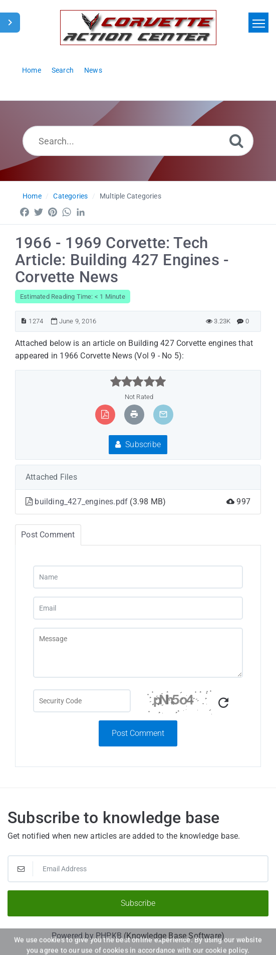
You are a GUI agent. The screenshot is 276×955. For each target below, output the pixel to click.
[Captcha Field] (82, 700)
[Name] (138, 577)
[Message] (138, 653)
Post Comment (138, 733)
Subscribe (138, 444)
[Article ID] (24, 321)
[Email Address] (138, 868)
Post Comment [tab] (48, 534)
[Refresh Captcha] (223, 703)
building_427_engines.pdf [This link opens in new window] (82, 501)
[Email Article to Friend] (163, 414)
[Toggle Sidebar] (10, 23)
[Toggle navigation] (258, 23)
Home (32, 196)
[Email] (138, 608)
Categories (70, 196)
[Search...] (138, 141)
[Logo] (138, 28)
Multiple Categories (130, 196)
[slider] (138, 381)
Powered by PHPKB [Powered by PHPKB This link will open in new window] (87, 935)
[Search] (236, 140)
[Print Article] (134, 414)
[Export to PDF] (105, 414)
